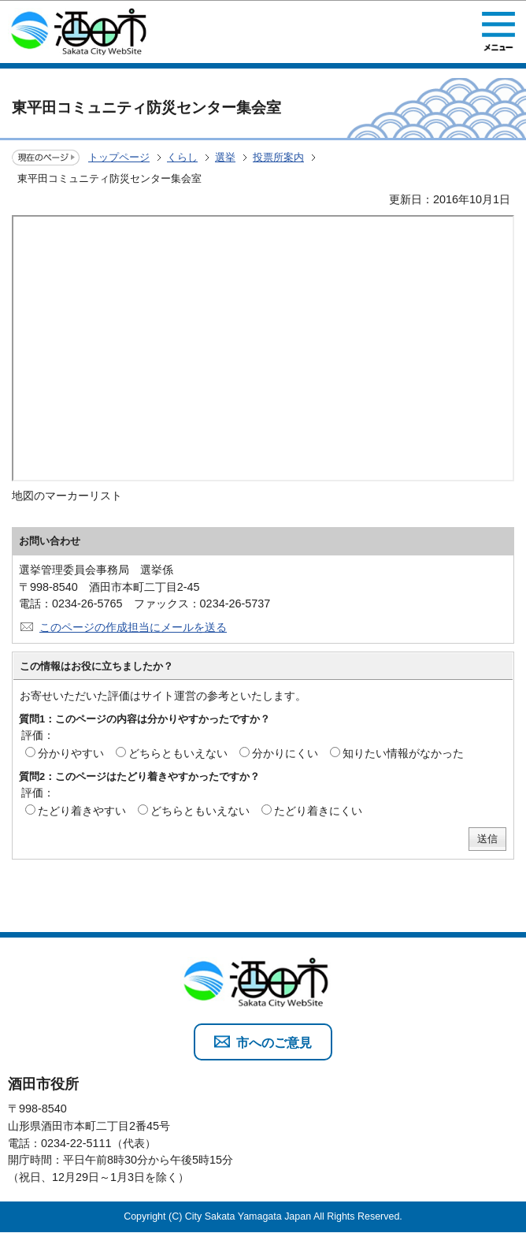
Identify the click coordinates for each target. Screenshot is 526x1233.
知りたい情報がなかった (403, 753)
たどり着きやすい (82, 810)
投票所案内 (278, 157)
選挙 (225, 157)
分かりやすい (71, 753)
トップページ (119, 157)
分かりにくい (285, 753)
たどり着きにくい (318, 810)
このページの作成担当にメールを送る (133, 627)
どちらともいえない (178, 753)
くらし (182, 157)
